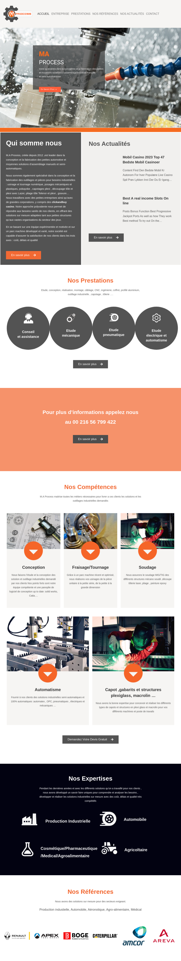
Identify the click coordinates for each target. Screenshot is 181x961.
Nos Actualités (132, 13)
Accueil (43, 13)
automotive (53, 168)
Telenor (42, 194)
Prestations (80, 13)
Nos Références (105, 13)
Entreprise (60, 13)
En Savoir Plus (49, 89)
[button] (27, 243)
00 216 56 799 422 (94, 422)
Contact (152, 13)
